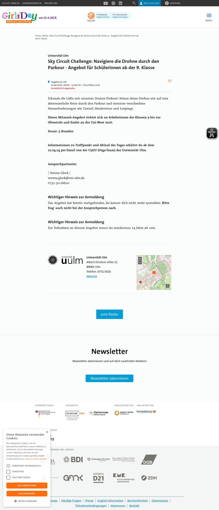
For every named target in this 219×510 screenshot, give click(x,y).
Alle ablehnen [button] (27, 493)
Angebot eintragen (120, 17)
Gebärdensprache (32, 3)
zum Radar (110, 314)
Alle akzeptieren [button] (27, 485)
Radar (91, 20)
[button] (26, 501)
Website (91, 276)
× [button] (47, 432)
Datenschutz (160, 501)
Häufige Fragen (71, 501)
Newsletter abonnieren (109, 378)
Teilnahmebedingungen (90, 506)
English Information (110, 501)
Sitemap (51, 501)
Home (38, 35)
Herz (170, 81)
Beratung (175, 3)
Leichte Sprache (11, 3)
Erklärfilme (51, 3)
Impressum (117, 506)
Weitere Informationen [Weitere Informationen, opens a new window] (36, 459)
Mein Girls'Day (151, 3)
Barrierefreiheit (137, 501)
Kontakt (134, 506)
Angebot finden (103, 17)
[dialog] (27, 468)
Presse (89, 501)
